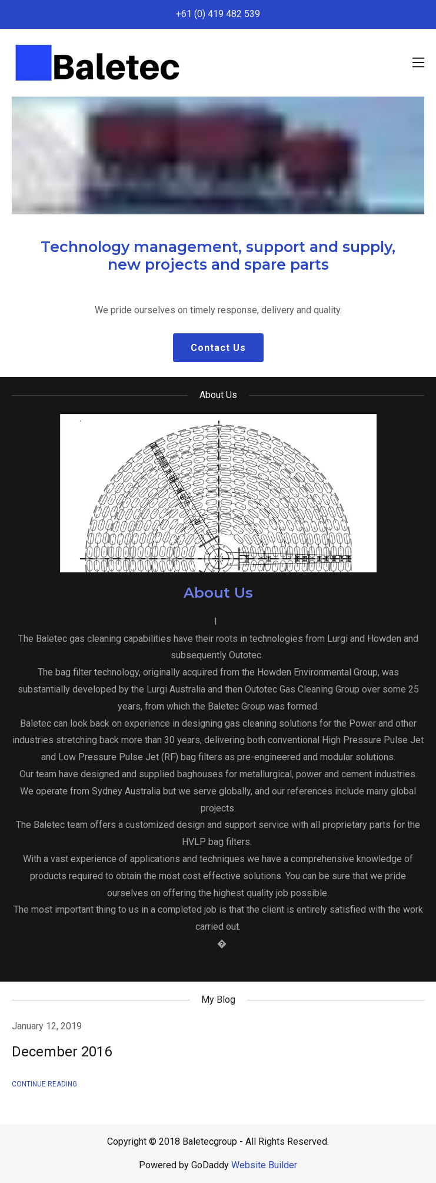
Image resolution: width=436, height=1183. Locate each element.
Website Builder (264, 1165)
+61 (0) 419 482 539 (218, 13)
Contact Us (218, 347)
